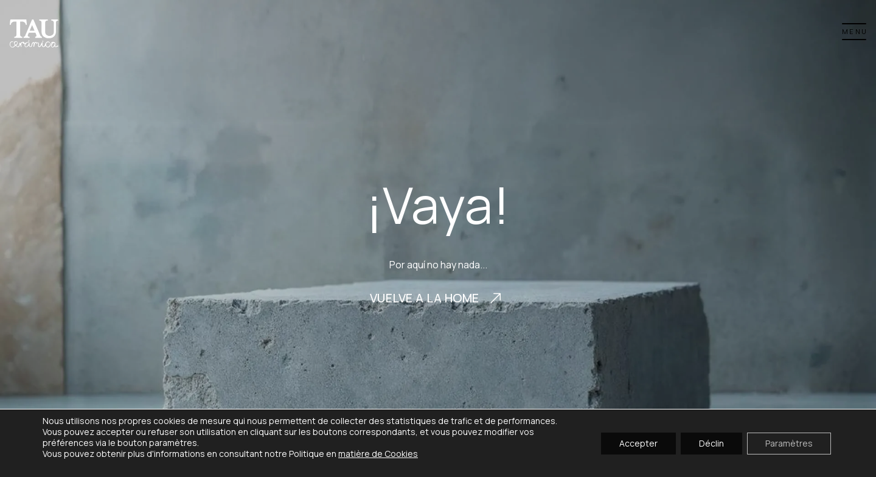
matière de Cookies (378, 453)
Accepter (638, 442)
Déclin (711, 442)
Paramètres (789, 442)
